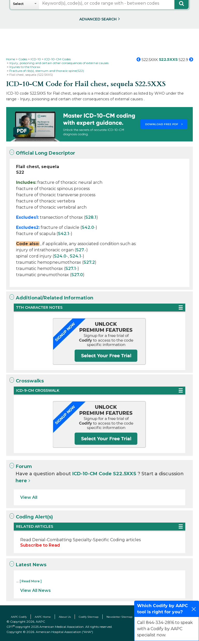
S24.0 (60, 256)
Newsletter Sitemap (119, 617)
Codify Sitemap (88, 617)
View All (28, 497)
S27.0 (77, 274)
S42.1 (63, 233)
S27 (80, 249)
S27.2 (89, 262)
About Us (65, 617)
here (21, 481)
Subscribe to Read (40, 545)
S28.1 (90, 217)
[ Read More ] (31, 581)
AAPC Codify (19, 617)
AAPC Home (43, 617)
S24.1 (75, 256)
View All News (35, 590)
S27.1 (70, 268)
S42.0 (88, 227)
